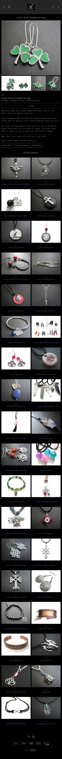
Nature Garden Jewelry (21, 145)
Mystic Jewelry (7, 145)
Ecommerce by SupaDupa (32, 751)
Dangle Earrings (36, 145)
